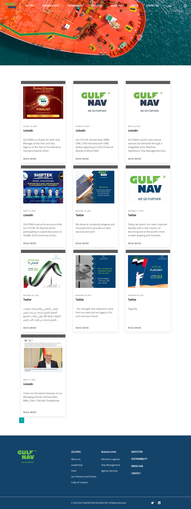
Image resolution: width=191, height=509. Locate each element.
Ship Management (110, 465)
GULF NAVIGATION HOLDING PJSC (93, 503)
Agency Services (109, 471)
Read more (30, 158)
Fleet (73, 471)
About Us (76, 459)
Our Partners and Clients (83, 476)
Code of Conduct (79, 482)
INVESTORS (137, 452)
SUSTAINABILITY (139, 459)
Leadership (77, 465)
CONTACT (136, 473)
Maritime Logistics (110, 459)
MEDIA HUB (137, 466)
